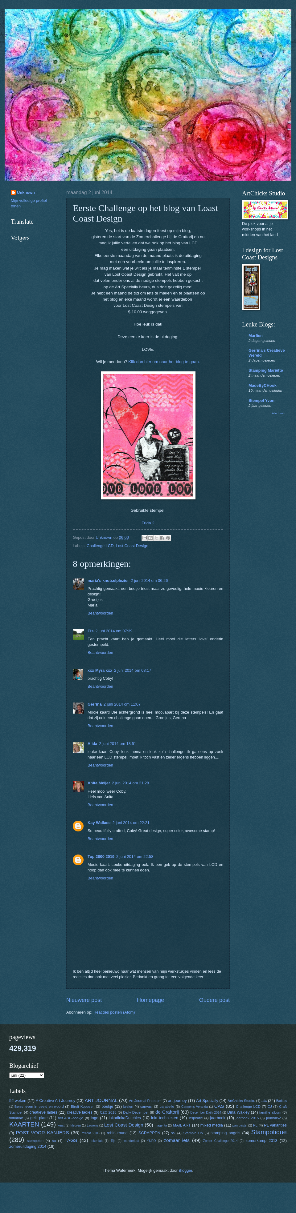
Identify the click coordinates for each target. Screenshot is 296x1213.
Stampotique (269, 1131)
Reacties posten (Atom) (114, 1012)
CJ (270, 1106)
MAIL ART (182, 1125)
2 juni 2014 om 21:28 (130, 783)
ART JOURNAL (101, 1100)
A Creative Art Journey (56, 1100)
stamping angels (225, 1133)
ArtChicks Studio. (241, 1101)
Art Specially (207, 1100)
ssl (173, 1133)
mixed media (211, 1125)
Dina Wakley (238, 1112)
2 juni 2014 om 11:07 (122, 704)
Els (90, 631)
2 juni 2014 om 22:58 (134, 856)
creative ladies (79, 1112)
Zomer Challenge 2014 (220, 1141)
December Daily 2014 (205, 1112)
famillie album (270, 1112)
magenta (160, 1125)
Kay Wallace (99, 822)
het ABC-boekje (70, 1118)
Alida (92, 743)
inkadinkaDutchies (125, 1117)
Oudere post (214, 1000)
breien (128, 1106)
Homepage (150, 1000)
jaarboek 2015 (247, 1118)
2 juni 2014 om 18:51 (117, 743)
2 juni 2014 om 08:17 (132, 670)
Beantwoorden (100, 613)
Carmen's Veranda (194, 1106)
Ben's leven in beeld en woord (39, 1106)
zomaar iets (177, 1140)
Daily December (136, 1112)
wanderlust (131, 1141)
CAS (219, 1106)
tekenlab (97, 1141)
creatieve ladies (43, 1112)
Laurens (92, 1125)
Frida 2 (148, 523)
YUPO (151, 1141)
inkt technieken (164, 1117)
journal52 (273, 1118)
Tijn (113, 1141)
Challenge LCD (100, 545)
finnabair (16, 1118)
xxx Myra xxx (100, 670)
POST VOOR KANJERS (42, 1132)
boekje (107, 1106)
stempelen (35, 1141)
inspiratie (195, 1118)
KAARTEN (24, 1124)
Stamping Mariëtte (266, 370)
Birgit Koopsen (83, 1106)
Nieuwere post (84, 1000)
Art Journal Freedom (145, 1101)
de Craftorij (167, 1112)
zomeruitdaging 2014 (27, 1146)
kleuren (76, 1125)
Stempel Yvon (261, 400)
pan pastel (239, 1125)
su (54, 1141)
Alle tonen (278, 413)
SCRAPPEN (149, 1133)
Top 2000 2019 (101, 856)
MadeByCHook (263, 385)
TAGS (70, 1140)
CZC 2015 (108, 1112)
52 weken (17, 1100)
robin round (117, 1133)
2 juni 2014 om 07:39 (113, 631)
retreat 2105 (91, 1133)
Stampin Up (193, 1133)
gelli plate (38, 1117)
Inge (94, 1117)
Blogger (185, 1170)
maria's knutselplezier (108, 580)
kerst (61, 1125)
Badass (281, 1101)
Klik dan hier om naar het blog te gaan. (164, 361)
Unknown (26, 192)
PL (255, 1125)
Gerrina (95, 704)
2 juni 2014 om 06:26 (149, 580)
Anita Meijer (99, 783)
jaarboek (217, 1117)
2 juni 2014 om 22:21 (131, 822)
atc (264, 1100)
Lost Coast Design (132, 545)
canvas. (146, 1106)
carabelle (167, 1106)
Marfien (256, 335)
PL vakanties (275, 1125)
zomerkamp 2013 (262, 1140)
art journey (177, 1100)
